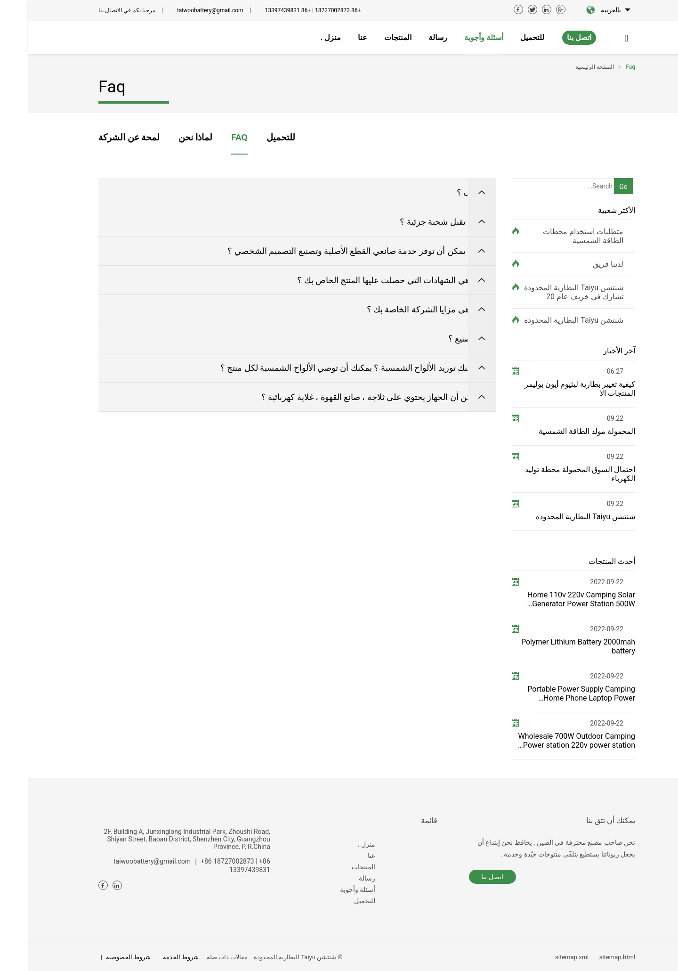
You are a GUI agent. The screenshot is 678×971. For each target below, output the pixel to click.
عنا (343, 855)
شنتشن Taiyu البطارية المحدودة (546, 320)
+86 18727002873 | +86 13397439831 (285, 10)
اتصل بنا (551, 37)
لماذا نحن (168, 137)
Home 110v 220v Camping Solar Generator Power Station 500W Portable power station (553, 599)
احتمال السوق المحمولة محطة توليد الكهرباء (552, 474)
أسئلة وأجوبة (329, 889)
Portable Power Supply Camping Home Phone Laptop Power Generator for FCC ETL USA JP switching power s (553, 693)
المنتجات (335, 867)
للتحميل (253, 137)
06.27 (587, 371)
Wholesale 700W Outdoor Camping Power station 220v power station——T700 (548, 741)
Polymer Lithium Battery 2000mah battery (550, 646)
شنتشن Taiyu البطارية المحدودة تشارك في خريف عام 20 (546, 292)
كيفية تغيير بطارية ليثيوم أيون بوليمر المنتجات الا (552, 389)
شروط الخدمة (153, 957)
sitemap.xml (544, 957)
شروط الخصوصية (100, 957)
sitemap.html (589, 957)
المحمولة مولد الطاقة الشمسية (559, 431)
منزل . (338, 844)
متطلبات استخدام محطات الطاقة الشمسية (555, 236)
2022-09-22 (579, 582)
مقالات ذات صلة (199, 957)
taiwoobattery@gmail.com (182, 10)
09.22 (587, 418)
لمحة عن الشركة (101, 137)
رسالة (339, 878)
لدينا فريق (580, 264)
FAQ (211, 137)
